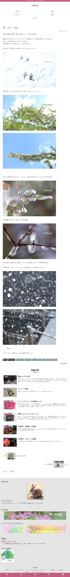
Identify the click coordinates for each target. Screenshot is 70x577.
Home (7, 570)
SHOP (60, 570)
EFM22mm (28, 359)
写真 (39, 359)
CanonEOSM (19, 359)
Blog (5, 359)
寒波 (47, 359)
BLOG (52, 570)
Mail (26, 572)
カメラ (34, 359)
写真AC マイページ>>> (8, 541)
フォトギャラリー (18, 570)
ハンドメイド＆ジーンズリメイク (36, 570)
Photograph (11, 359)
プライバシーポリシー (38, 572)
